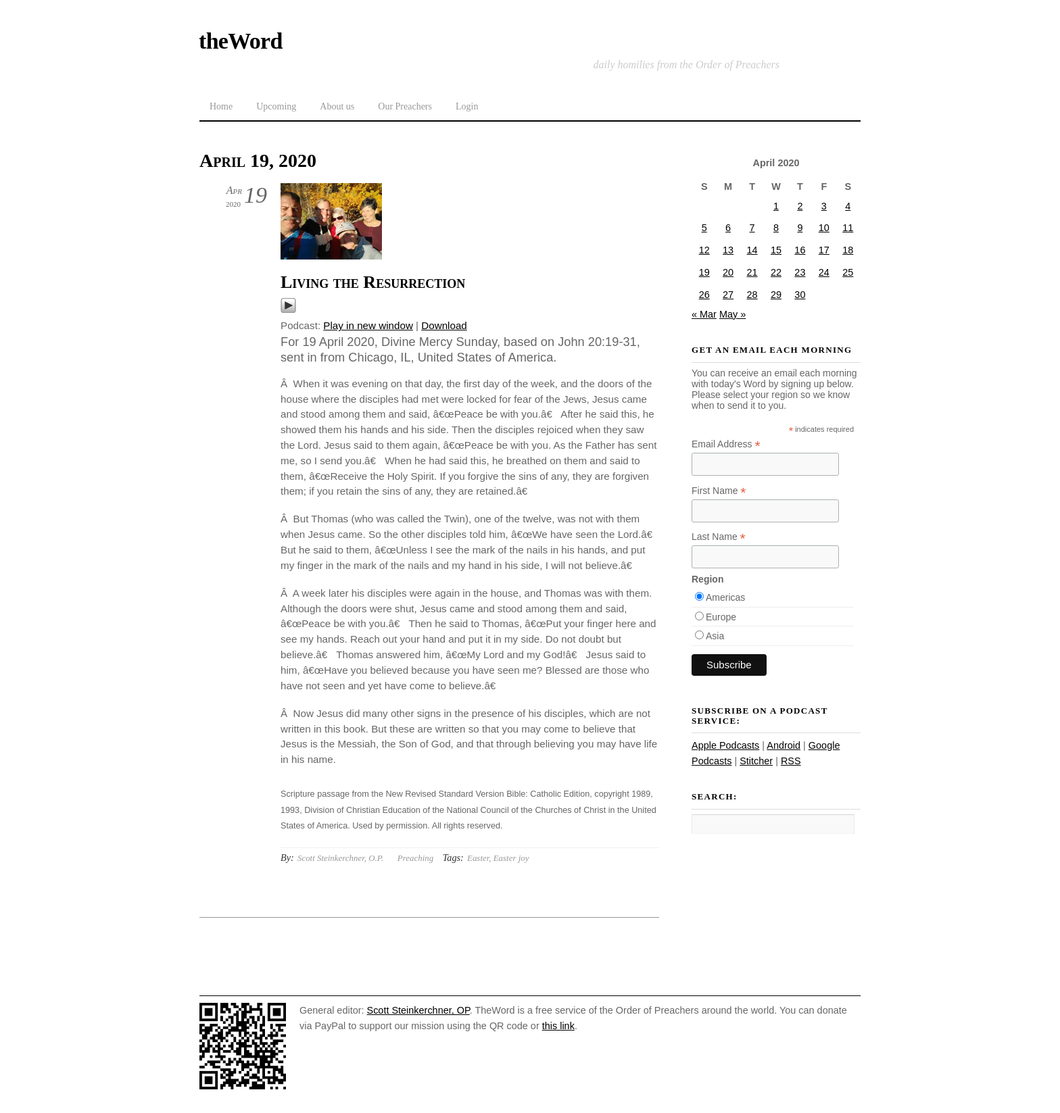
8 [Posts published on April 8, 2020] (776, 227)
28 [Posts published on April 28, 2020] (752, 294)
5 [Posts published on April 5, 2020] (704, 227)
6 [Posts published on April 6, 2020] (728, 227)
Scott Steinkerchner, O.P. (340, 858)
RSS (791, 761)
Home (221, 106)
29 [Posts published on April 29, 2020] (776, 294)
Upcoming (276, 106)
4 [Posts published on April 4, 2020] (847, 206)
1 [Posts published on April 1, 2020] (776, 206)
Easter (478, 858)
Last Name (719, 536)
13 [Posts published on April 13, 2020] (728, 250)
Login (467, 106)
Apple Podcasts (725, 745)
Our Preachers (405, 106)
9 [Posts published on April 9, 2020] (799, 227)
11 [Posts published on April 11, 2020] (847, 227)
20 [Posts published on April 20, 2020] (728, 272)
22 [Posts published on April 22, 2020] (776, 272)
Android (783, 745)
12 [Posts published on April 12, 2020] (704, 250)
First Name (719, 491)
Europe (721, 617)
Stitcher (756, 761)
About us (337, 106)
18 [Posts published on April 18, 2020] (847, 250)
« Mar (704, 314)
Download (444, 325)
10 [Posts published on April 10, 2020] (824, 227)
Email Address (726, 444)
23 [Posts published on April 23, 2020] (799, 272)
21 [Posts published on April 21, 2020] (752, 272)
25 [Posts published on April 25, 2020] (847, 272)
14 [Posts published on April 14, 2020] (752, 250)
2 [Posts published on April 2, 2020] (799, 206)
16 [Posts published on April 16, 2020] (799, 250)
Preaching (415, 858)
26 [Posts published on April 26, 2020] (704, 294)
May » (732, 314)
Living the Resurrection (373, 282)
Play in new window (368, 325)
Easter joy (511, 858)
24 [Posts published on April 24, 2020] (824, 272)
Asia (715, 635)
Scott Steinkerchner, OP (418, 1010)
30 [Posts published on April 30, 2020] (799, 294)
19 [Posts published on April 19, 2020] (704, 272)
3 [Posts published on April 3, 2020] (824, 206)
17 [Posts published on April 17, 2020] (824, 250)
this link (558, 1025)
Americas (725, 597)
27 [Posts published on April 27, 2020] (728, 294)
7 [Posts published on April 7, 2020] (752, 227)
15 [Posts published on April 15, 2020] (776, 250)
